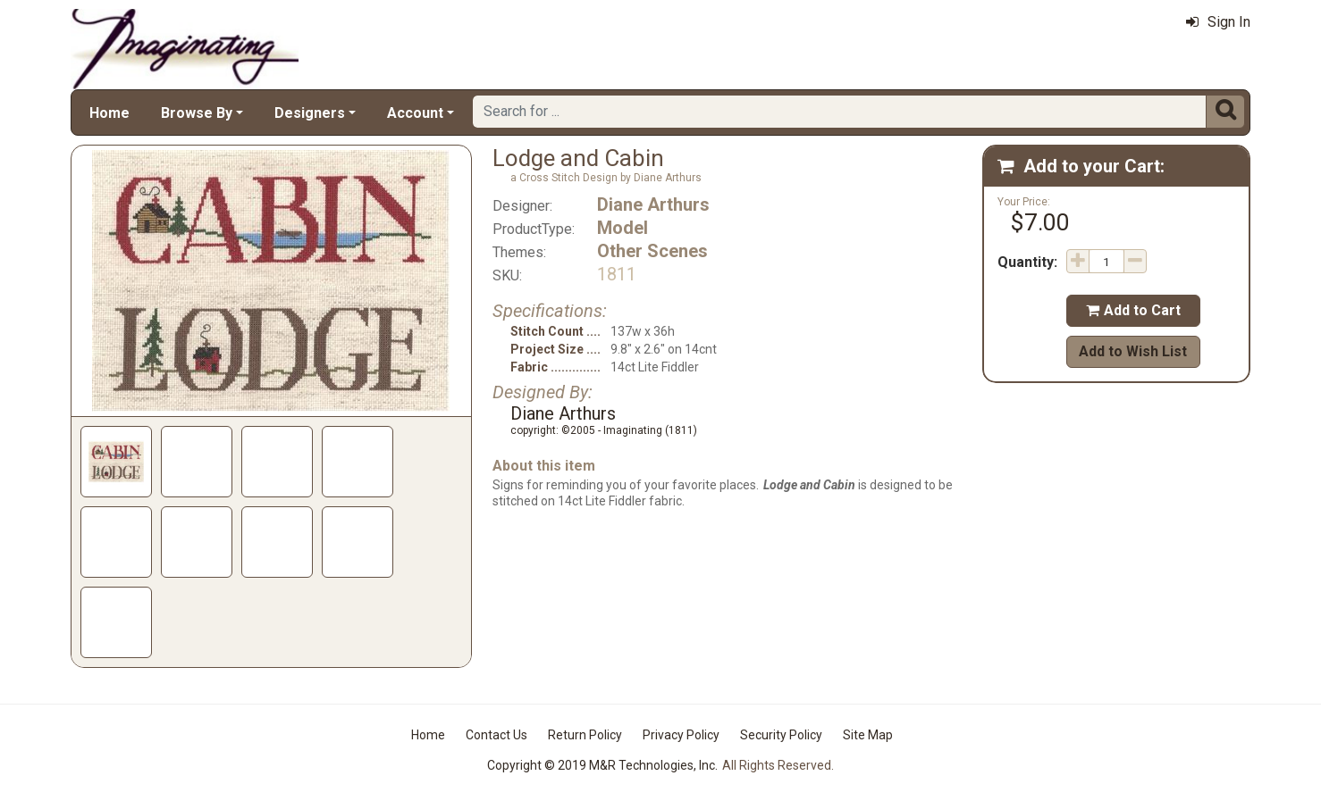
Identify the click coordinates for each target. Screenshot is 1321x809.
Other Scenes (652, 251)
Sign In (1218, 21)
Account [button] (415, 112)
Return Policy (585, 735)
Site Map (868, 735)
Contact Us (496, 735)
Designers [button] (309, 112)
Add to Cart (1133, 310)
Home (109, 112)
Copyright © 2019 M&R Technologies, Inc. (602, 765)
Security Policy (781, 735)
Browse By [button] (196, 112)
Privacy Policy (681, 735)
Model (622, 227)
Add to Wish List (1133, 351)
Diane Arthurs (653, 204)
